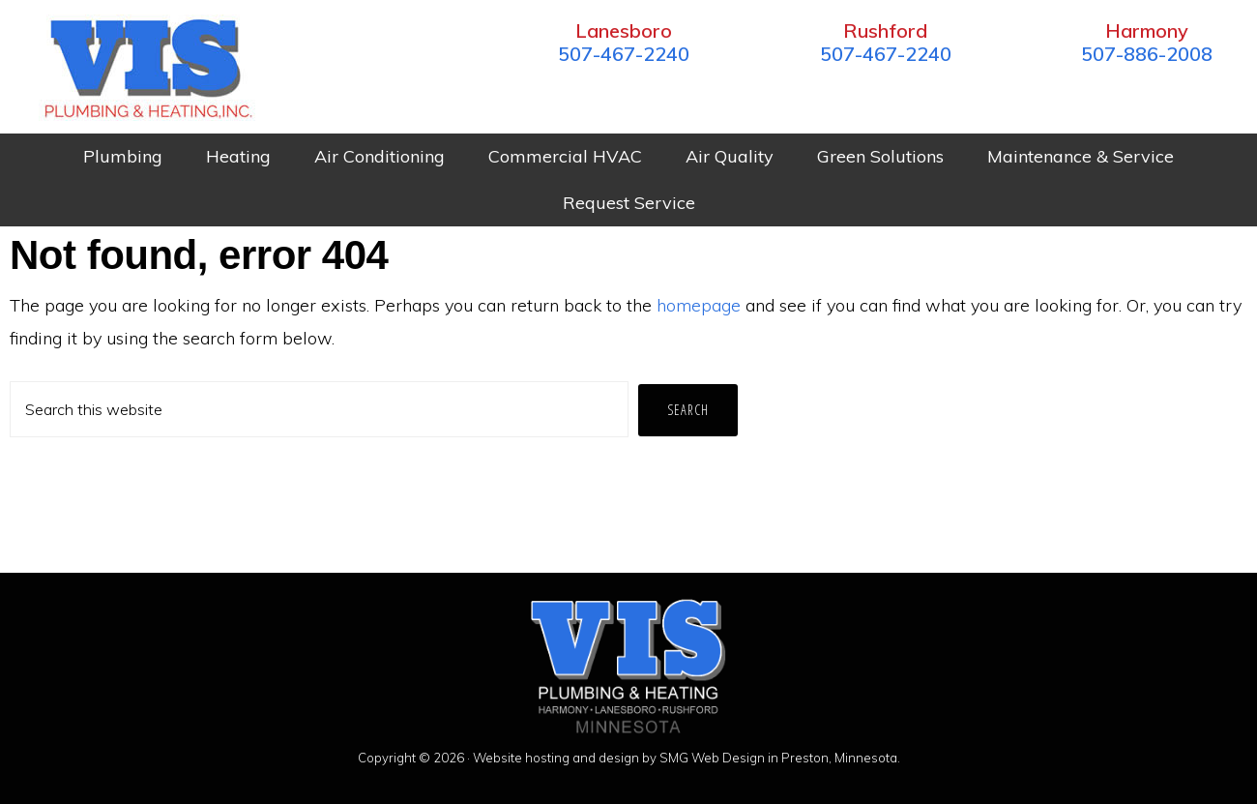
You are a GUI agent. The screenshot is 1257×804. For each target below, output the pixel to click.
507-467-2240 (623, 54)
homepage (699, 305)
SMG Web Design (712, 757)
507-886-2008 (1147, 54)
